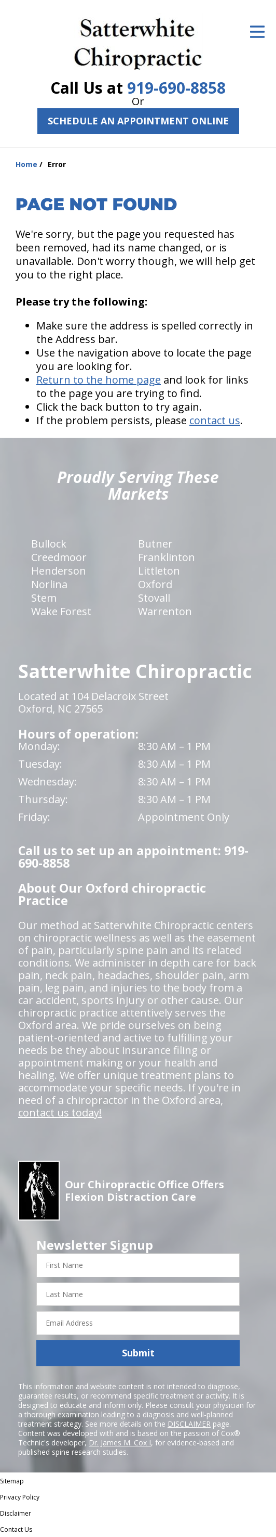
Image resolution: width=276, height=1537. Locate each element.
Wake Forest (61, 611)
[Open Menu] (257, 31)
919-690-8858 (176, 87)
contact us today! (60, 1113)
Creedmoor (59, 557)
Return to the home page (98, 380)
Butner (155, 544)
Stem (44, 598)
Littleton (159, 571)
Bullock (48, 544)
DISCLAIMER (189, 1424)
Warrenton (165, 611)
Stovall (154, 598)
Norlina (49, 584)
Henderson (58, 571)
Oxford (155, 584)
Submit (138, 1353)
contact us (214, 420)
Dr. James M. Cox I (120, 1442)
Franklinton (166, 557)
